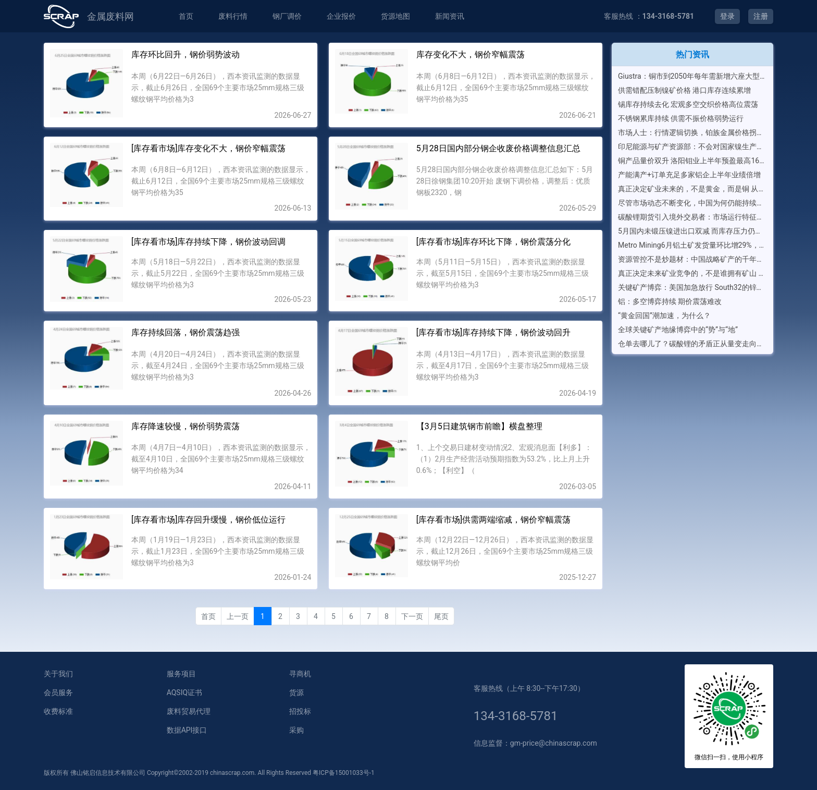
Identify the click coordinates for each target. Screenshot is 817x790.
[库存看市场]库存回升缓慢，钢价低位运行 (208, 520)
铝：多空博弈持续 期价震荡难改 (670, 301)
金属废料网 (110, 16)
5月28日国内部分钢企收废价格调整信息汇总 (498, 148)
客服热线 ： (649, 16)
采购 (296, 730)
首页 (186, 16)
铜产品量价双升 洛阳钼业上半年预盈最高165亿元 (692, 160)
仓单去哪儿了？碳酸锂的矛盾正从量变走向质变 (692, 343)
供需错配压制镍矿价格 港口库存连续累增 (684, 90)
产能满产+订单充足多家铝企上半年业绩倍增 (689, 175)
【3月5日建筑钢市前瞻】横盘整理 (479, 426)
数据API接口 (187, 730)
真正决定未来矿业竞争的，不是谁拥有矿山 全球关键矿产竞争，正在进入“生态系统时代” (692, 273)
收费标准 (58, 711)
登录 (727, 16)
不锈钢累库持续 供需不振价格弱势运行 (681, 118)
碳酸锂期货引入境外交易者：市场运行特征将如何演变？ (692, 217)
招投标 (300, 711)
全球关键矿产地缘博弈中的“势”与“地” (678, 329)
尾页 (441, 616)
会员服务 (58, 692)
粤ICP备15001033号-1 (344, 772)
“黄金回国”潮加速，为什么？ (664, 315)
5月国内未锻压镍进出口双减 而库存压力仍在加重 (692, 231)
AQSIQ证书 (184, 692)
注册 (760, 16)
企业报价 (341, 16)
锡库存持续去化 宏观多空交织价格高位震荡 (688, 104)
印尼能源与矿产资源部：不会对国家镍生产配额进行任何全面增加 (692, 146)
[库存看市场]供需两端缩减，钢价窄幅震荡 (493, 520)
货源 (296, 692)
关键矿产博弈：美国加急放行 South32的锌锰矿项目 (692, 287)
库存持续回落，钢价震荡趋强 (185, 332)
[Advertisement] (692, 429)
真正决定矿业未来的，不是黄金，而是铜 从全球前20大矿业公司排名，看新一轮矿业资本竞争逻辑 (692, 189)
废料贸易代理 (189, 711)
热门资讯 (692, 54)
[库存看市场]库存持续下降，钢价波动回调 (208, 242)
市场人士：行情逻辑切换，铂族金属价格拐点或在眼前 (692, 132)
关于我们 (58, 674)
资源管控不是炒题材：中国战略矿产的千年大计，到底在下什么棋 (692, 259)
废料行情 (232, 16)
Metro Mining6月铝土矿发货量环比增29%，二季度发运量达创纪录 (692, 245)
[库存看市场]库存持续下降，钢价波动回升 (493, 332)
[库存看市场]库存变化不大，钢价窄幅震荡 (208, 148)
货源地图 (395, 16)
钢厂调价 (287, 16)
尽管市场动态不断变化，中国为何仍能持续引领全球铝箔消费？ (692, 203)
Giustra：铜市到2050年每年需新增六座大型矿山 (692, 76)
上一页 (238, 616)
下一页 (412, 616)
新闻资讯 (449, 16)
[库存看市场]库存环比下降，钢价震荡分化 (493, 242)
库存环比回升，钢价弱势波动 (185, 54)
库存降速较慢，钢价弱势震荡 (185, 426)
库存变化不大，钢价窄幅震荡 (470, 54)
